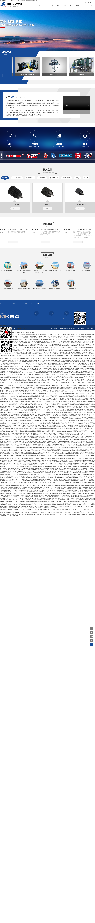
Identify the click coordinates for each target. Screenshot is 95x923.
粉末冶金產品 (54, 178)
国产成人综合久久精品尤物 (12, 515)
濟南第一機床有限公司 (7, 288)
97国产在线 (91, 509)
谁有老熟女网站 (11, 509)
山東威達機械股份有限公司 (8, 270)
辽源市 (17, 511)
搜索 (91, 5)
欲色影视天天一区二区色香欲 (13, 512)
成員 (64, 5)
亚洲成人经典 (81, 514)
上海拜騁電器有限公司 (86, 270)
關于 (45, 5)
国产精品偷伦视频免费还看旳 (71, 514)
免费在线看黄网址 (60, 512)
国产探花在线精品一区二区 (81, 512)
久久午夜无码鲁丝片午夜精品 (44, 511)
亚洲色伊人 (86, 514)
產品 (58, 5)
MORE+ (15, 208)
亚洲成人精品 (3, 511)
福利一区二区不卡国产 (24, 512)
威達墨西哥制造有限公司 (55, 288)
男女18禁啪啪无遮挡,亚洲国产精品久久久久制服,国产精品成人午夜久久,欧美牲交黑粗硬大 (19, 0)
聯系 (77, 5)
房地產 (86, 178)
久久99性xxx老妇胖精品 (60, 509)
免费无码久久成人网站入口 (74, 511)
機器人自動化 (30, 178)
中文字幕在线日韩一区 (39, 514)
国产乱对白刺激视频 (17, 514)
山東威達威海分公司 (71, 270)
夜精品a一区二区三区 (69, 509)
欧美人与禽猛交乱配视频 (70, 512)
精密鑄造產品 (66, 178)
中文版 (84, 2)
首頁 (38, 5)
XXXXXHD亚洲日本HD (60, 514)
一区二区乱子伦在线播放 (49, 514)
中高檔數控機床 (16, 178)
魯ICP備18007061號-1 (22, 328)
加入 (71, 5)
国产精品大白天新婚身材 (63, 511)
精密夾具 (4, 178)
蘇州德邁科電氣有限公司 (24, 288)
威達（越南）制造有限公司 (39, 288)
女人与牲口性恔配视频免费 (28, 514)
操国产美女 (42, 509)
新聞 (51, 5)
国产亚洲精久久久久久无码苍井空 (82, 509)
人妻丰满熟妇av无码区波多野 (33, 509)
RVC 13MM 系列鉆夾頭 (80, 205)
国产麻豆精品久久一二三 (43, 512)
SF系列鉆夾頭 (15, 205)
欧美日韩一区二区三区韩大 (21, 509)
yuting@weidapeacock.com (66, 318)
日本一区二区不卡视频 (11, 511)
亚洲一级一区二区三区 (49, 509)
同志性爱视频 (35, 511)
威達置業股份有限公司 (70, 288)
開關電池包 (42, 178)
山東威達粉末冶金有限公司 (55, 270)
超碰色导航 (3, 515)
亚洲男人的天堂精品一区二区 (25, 511)
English (89, 2)
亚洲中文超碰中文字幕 (8, 514)
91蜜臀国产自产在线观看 (86, 511)
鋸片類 (77, 178)
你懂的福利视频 (54, 511)
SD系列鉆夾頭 (47, 205)
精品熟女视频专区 (33, 512)
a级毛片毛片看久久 (52, 512)
